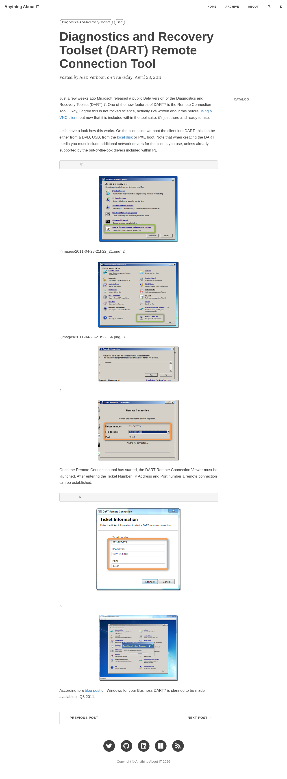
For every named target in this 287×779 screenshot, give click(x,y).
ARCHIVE (232, 6)
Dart (119, 22)
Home (211, 6)
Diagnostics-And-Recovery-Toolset (86, 22)
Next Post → (200, 717)
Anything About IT (21, 6)
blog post (92, 690)
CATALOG (241, 99)
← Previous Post (81, 717)
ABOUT (253, 6)
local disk (125, 137)
